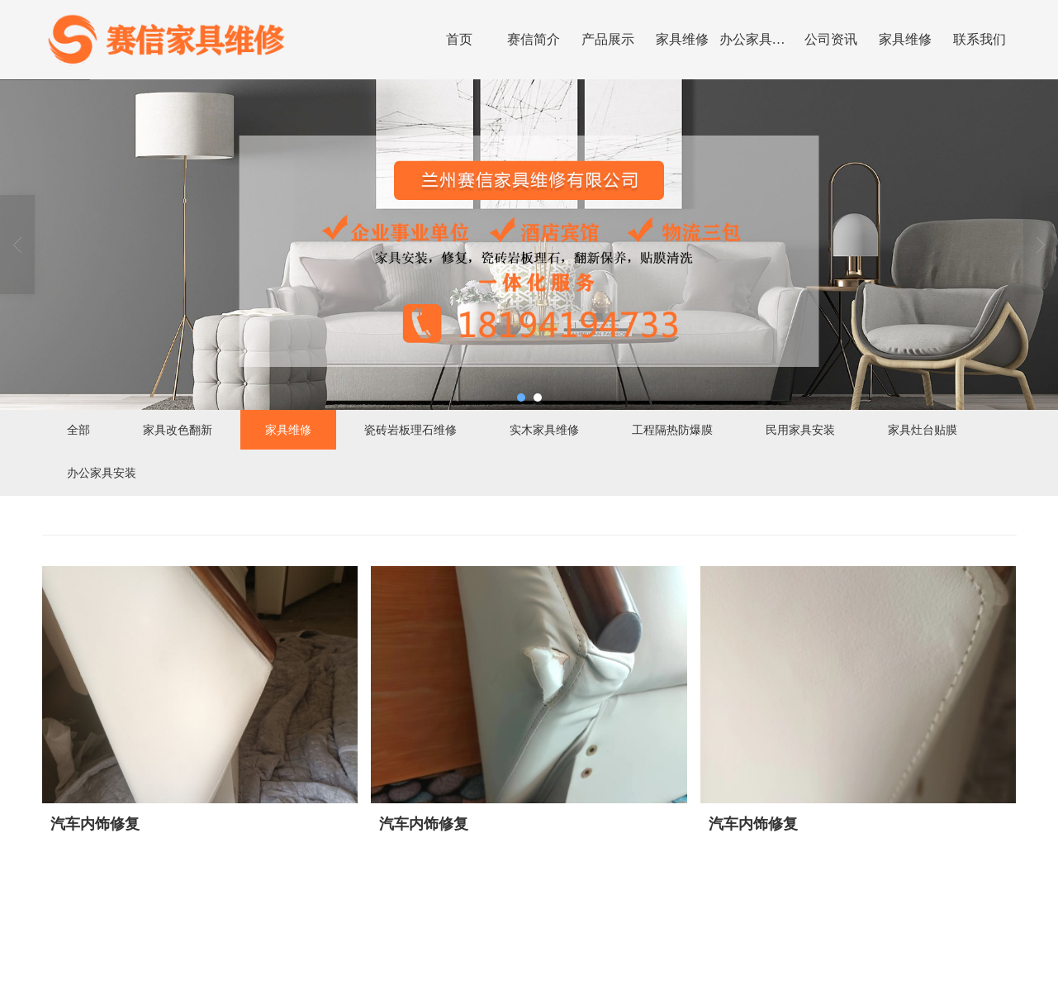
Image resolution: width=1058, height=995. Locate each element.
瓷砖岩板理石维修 (410, 429)
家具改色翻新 (177, 429)
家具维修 (682, 39)
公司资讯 (830, 39)
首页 (459, 39)
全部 (78, 429)
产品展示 (607, 39)
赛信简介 (533, 39)
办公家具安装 (756, 39)
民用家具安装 (800, 429)
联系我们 (979, 39)
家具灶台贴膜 (922, 429)
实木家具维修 (544, 429)
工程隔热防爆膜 (672, 429)
